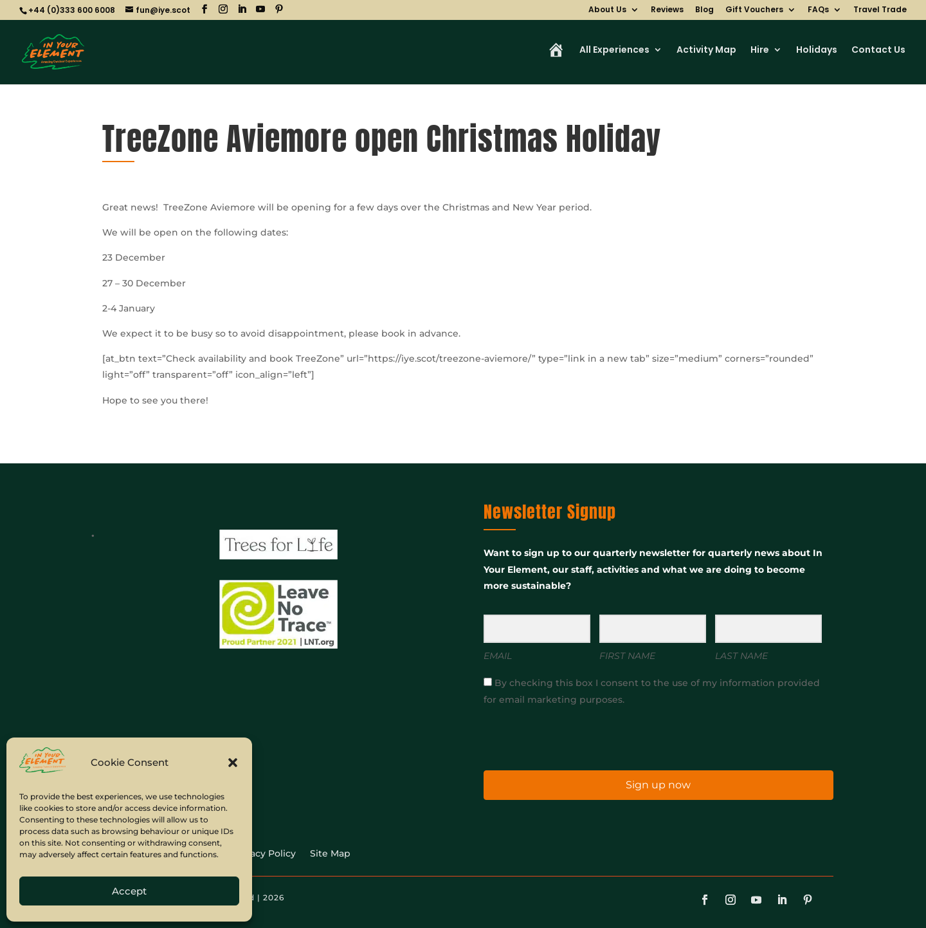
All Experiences (614, 50)
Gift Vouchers (754, 10)
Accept (129, 891)
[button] (232, 762)
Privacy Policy (264, 854)
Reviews (667, 10)
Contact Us (878, 50)
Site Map (330, 854)
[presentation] (563, 737)
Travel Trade (880, 10)
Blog (704, 10)
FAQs (818, 10)
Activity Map (706, 50)
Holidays (816, 50)
